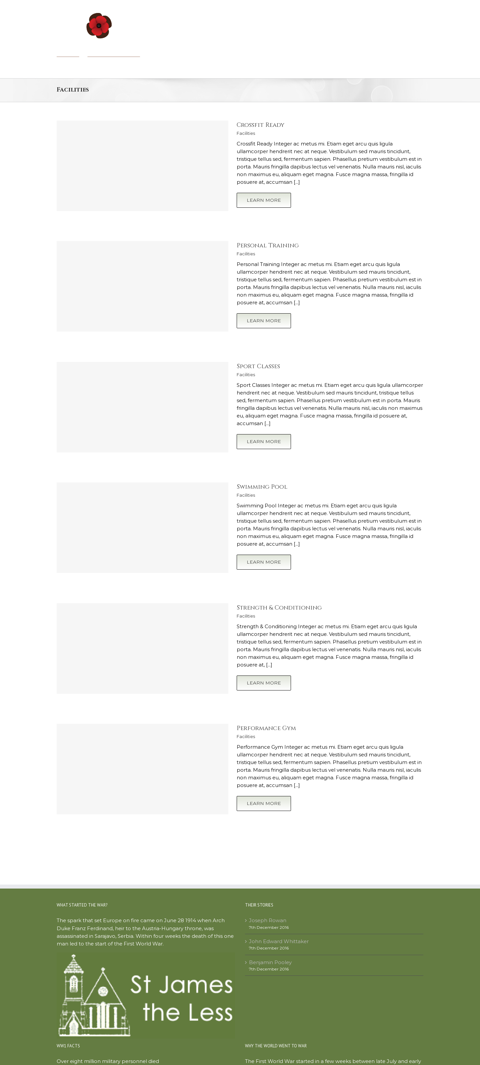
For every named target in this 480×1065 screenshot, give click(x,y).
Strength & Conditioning (279, 608)
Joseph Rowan (267, 920)
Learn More (264, 200)
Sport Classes (258, 366)
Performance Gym (266, 728)
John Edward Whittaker (279, 941)
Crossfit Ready (260, 125)
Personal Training (268, 245)
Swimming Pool (262, 487)
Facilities (246, 133)
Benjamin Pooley (270, 962)
